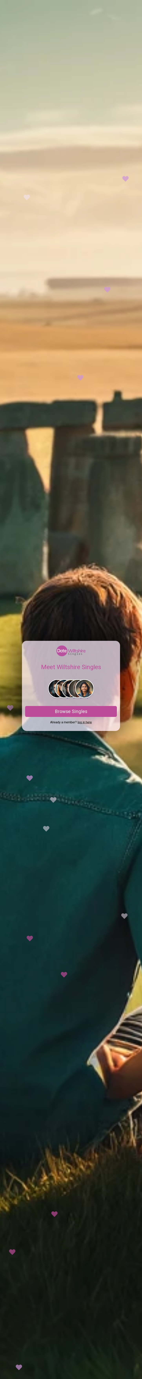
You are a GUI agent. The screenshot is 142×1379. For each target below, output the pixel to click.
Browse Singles (71, 711)
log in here (84, 722)
